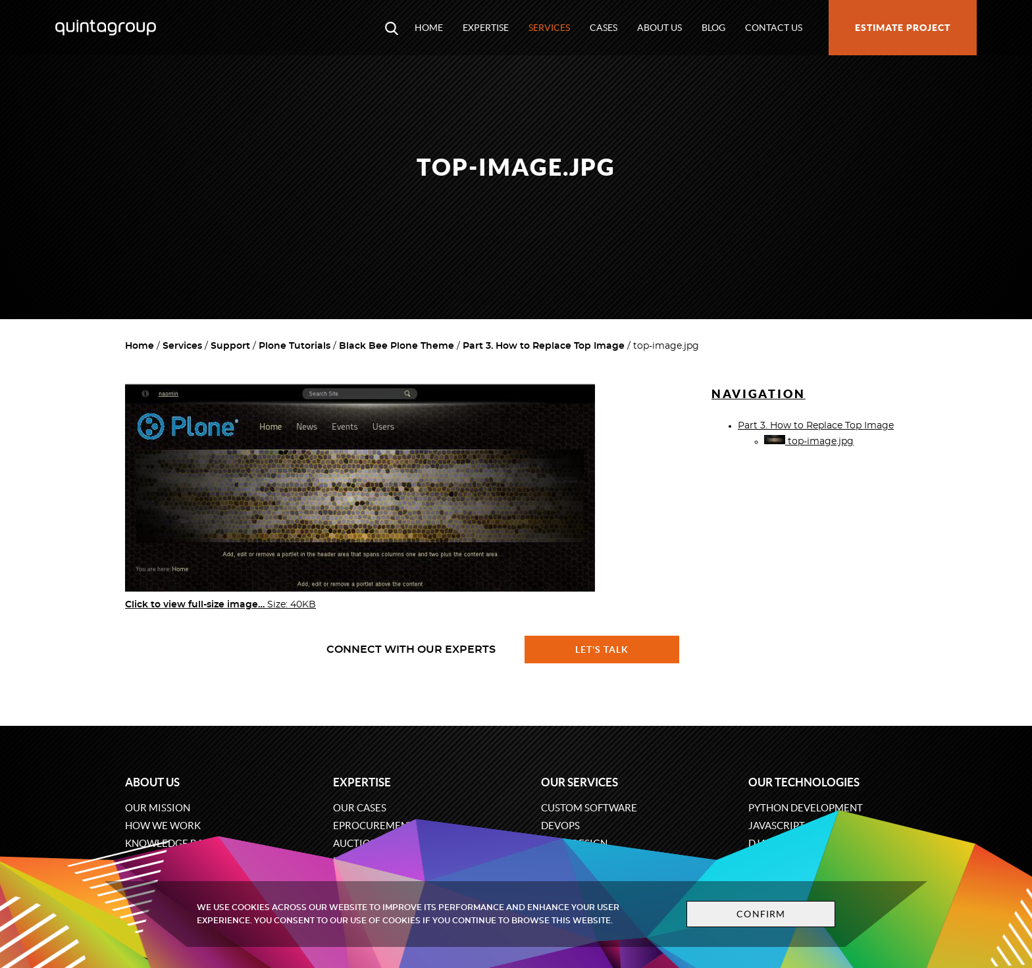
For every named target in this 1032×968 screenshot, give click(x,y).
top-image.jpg (809, 441)
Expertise (486, 27)
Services (549, 27)
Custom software (589, 807)
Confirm (760, 914)
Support (230, 346)
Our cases (359, 807)
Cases (603, 27)
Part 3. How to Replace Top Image (544, 346)
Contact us (773, 27)
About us (659, 27)
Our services (579, 782)
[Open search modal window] (391, 27)
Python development (805, 807)
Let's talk (602, 649)
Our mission (157, 807)
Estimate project (902, 27)
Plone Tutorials (294, 346)
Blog (713, 27)
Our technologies (804, 782)
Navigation (758, 394)
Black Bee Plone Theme (396, 346)
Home (429, 27)
